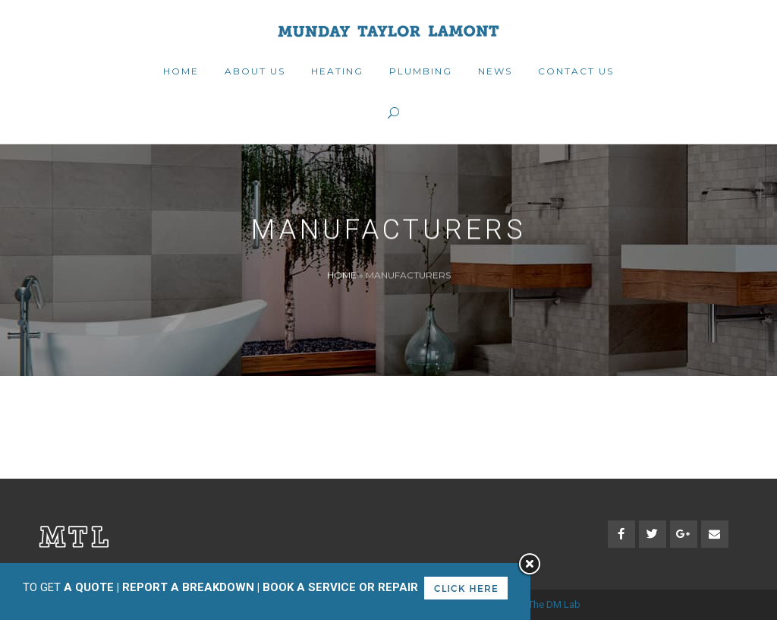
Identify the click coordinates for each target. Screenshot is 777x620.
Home (342, 274)
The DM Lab (554, 604)
